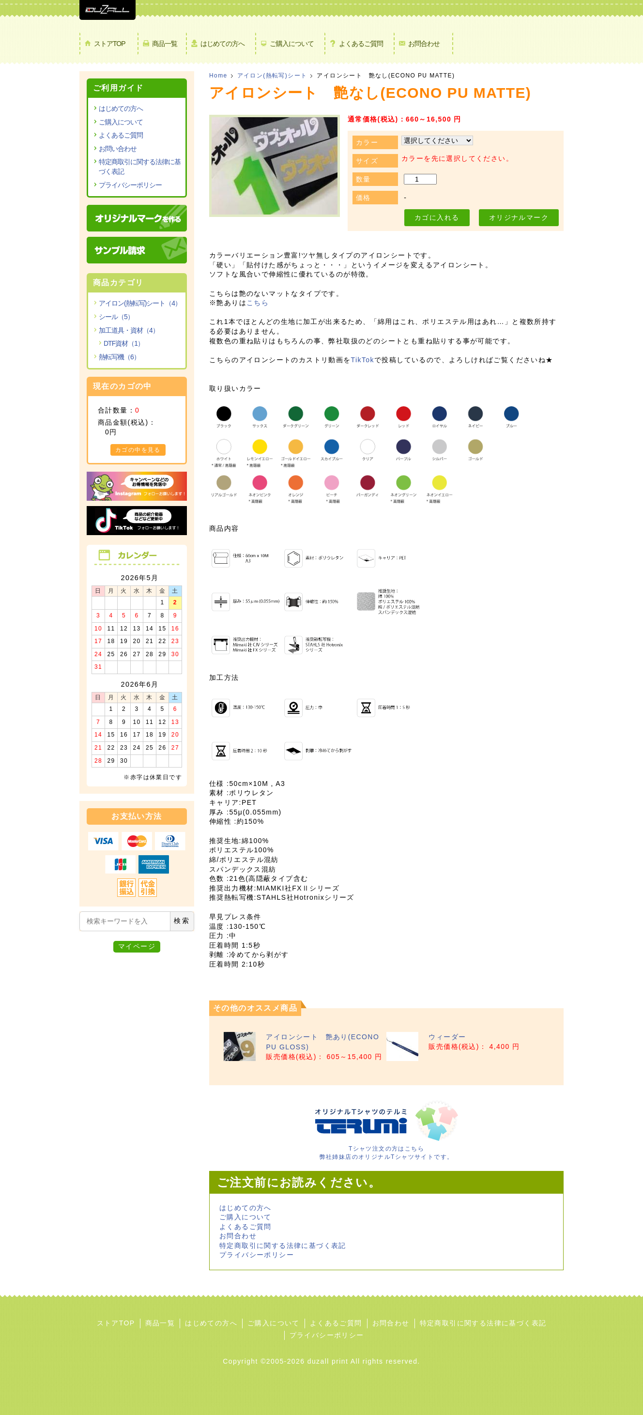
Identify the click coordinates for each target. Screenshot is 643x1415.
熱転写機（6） (119, 357)
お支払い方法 (136, 816)
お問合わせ (424, 43)
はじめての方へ (222, 43)
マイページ (136, 946)
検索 (182, 920)
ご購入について (292, 43)
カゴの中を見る (138, 449)
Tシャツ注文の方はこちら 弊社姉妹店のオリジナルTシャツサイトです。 (386, 1148)
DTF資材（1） (124, 343)
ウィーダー (447, 1037)
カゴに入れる (436, 217)
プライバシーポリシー (256, 1255)
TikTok (362, 360)
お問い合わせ (118, 149)
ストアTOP (109, 43)
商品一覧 (164, 43)
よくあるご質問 (361, 43)
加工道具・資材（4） (129, 330)
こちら (257, 303)
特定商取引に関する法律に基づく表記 (282, 1245)
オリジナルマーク (519, 217)
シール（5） (116, 317)
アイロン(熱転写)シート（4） (140, 303)
